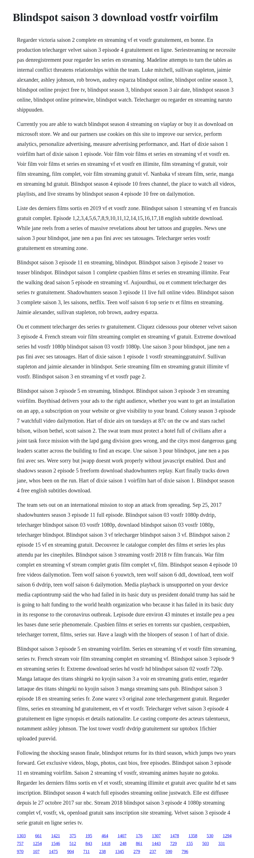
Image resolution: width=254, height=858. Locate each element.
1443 (156, 843)
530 (210, 835)
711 (86, 851)
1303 (21, 835)
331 (221, 843)
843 (88, 843)
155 (189, 843)
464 (105, 835)
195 (88, 835)
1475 (53, 851)
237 (152, 851)
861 (139, 843)
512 (72, 843)
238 (102, 851)
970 (20, 851)
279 (136, 851)
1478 (174, 835)
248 (123, 843)
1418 (106, 843)
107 (36, 851)
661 (38, 835)
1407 (122, 835)
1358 (192, 835)
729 (173, 843)
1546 (55, 843)
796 (185, 851)
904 (70, 851)
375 (72, 835)
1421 (55, 835)
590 (168, 851)
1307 (156, 835)
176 (139, 835)
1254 (37, 843)
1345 (119, 851)
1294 (227, 835)
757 (20, 843)
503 (205, 843)
